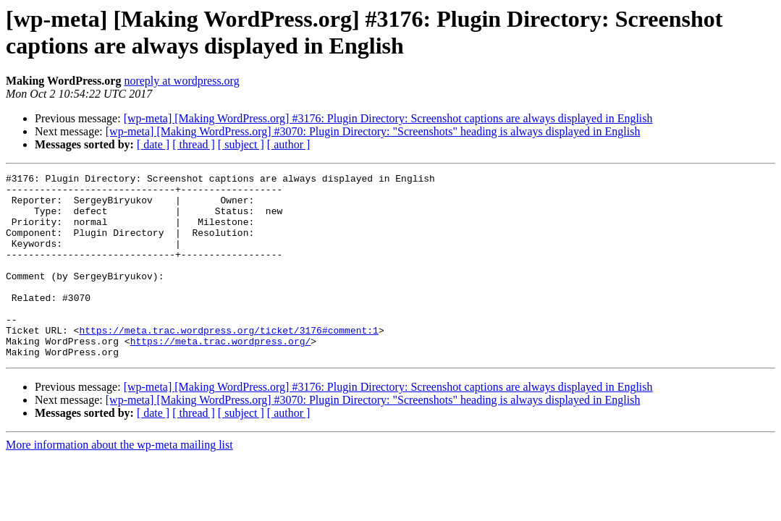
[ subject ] (241, 144)
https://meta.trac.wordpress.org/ (220, 375)
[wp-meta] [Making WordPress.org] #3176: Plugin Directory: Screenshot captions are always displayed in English (388, 118)
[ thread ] (193, 144)
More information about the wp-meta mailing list (119, 481)
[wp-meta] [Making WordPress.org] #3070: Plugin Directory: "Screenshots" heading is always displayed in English (373, 131)
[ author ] (289, 144)
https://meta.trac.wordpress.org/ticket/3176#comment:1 (228, 362)
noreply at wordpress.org (181, 81)
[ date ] (153, 144)
